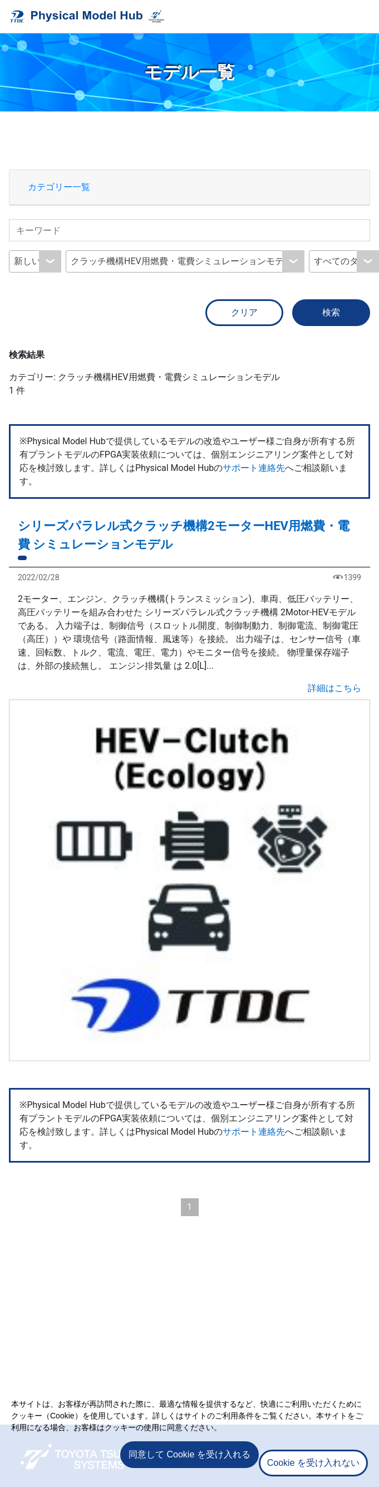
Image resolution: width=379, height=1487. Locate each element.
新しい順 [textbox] (32, 261)
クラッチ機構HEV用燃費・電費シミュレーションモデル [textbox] (182, 261)
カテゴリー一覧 (59, 187)
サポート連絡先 (254, 468)
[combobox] (35, 261)
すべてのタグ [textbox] (340, 261)
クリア (244, 312)
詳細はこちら (334, 688)
